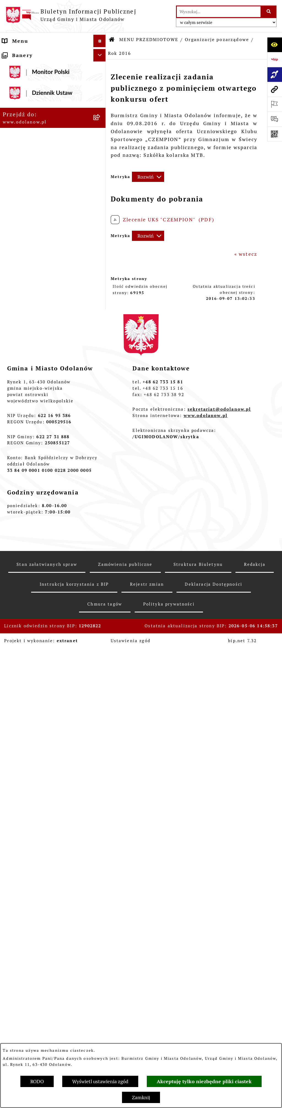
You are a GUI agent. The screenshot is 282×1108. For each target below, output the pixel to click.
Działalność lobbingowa (35, 66)
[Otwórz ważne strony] (274, 104)
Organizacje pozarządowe (217, 39)
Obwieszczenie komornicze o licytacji (41, 861)
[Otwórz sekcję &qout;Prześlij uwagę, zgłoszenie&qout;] (274, 119)
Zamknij (141, 1097)
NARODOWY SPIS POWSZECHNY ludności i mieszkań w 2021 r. (46, 933)
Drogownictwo (22, 889)
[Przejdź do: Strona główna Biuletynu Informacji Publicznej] (112, 39)
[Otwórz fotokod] (274, 134)
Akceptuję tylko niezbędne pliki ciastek (204, 1081)
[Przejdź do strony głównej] (71, 15)
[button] (101, 53)
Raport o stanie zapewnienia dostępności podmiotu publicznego (41, 790)
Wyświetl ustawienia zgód (100, 1081)
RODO (37, 1081)
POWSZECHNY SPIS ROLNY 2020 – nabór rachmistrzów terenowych (47, 909)
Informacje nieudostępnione (41, 770)
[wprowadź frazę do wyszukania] (218, 12)
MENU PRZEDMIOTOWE (34, 78)
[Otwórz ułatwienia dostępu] (274, 44)
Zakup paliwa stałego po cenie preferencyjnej (43, 814)
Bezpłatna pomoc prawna (36, 877)
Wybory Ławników (26, 949)
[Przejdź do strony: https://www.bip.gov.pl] (274, 59)
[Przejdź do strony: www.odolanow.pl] (274, 89)
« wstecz (245, 254)
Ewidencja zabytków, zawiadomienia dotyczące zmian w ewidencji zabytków (46, 837)
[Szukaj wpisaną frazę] (268, 12)
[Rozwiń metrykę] (148, 177)
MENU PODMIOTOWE (31, 53)
